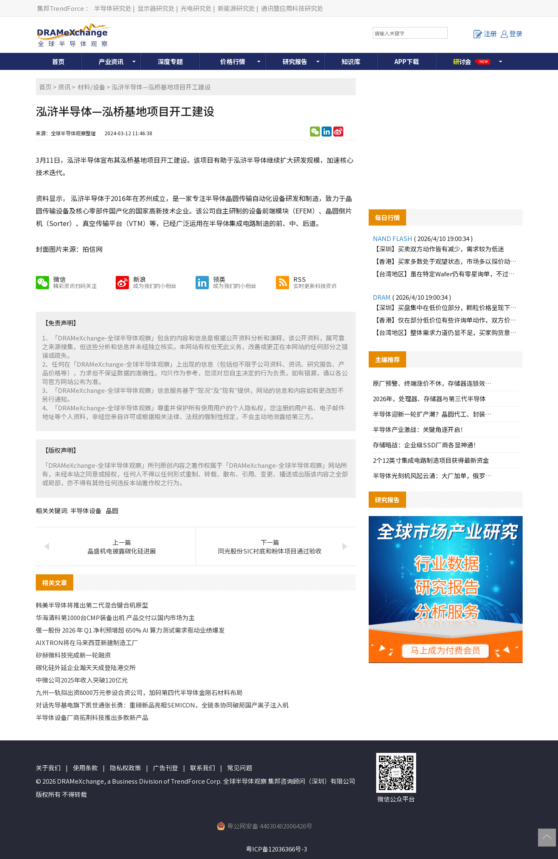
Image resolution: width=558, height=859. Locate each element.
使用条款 (85, 767)
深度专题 (170, 61)
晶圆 (112, 510)
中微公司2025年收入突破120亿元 (82, 679)
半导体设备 (86, 510)
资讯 (64, 86)
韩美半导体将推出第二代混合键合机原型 (92, 605)
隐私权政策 (125, 767)
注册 (485, 33)
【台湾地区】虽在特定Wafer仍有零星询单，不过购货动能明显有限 (445, 273)
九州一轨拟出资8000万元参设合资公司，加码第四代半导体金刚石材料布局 (139, 692)
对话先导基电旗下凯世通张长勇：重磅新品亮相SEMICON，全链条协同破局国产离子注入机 (162, 704)
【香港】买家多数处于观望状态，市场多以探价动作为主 (445, 261)
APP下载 (406, 61)
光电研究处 (196, 8)
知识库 (351, 61)
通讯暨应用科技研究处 (292, 8)
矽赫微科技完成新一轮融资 (73, 654)
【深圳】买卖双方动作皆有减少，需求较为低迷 (438, 248)
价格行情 (232, 61)
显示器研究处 (156, 8)
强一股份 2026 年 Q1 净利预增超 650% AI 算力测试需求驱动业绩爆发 (130, 630)
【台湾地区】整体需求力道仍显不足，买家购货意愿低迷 (445, 332)
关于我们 (48, 767)
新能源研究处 (236, 8)
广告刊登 (165, 767)
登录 (512, 33)
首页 (58, 61)
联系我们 (202, 767)
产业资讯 (111, 61)
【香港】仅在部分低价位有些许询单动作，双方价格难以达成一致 (445, 319)
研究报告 (295, 61)
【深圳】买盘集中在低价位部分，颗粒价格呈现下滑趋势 (445, 307)
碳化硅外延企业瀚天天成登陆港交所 (86, 667)
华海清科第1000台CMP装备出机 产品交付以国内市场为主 (115, 617)
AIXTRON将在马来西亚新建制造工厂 (87, 642)
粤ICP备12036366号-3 (276, 848)
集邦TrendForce (60, 8)
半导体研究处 (112, 8)
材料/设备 (91, 86)
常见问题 (239, 767)
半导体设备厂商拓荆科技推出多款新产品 (92, 717)
